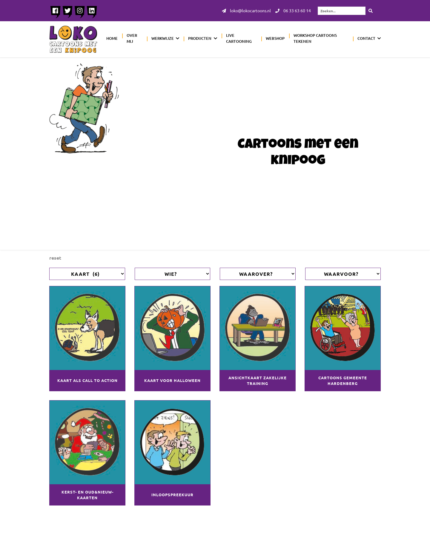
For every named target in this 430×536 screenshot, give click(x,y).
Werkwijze (162, 38)
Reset (55, 258)
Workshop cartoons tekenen (315, 38)
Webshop (275, 38)
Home (112, 38)
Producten (199, 38)
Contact (366, 38)
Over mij (132, 38)
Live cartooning (239, 38)
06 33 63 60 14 (293, 10)
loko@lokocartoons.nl (246, 10)
